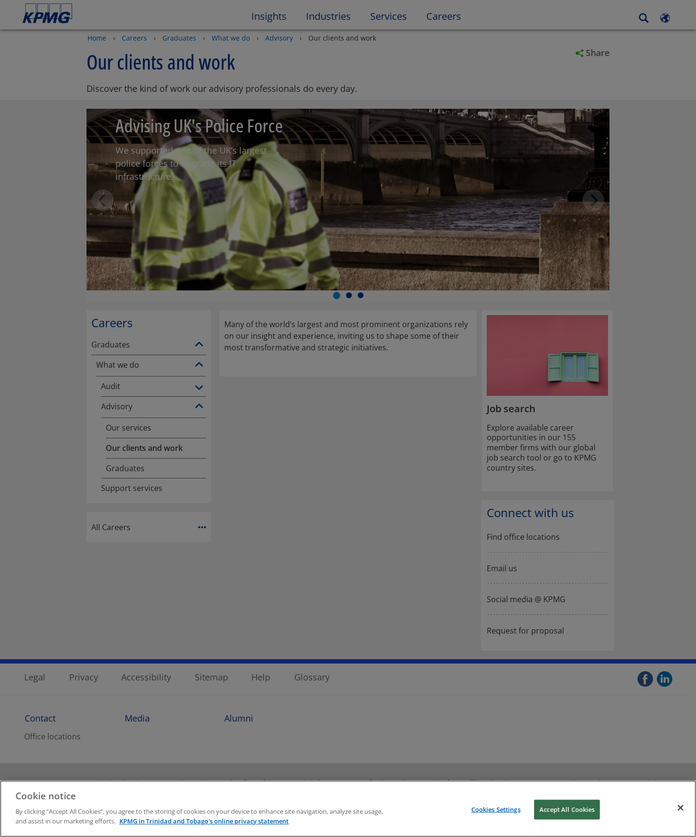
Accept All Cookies (566, 816)
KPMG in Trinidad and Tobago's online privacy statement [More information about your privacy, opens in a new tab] (204, 828)
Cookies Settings (496, 816)
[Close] (680, 814)
